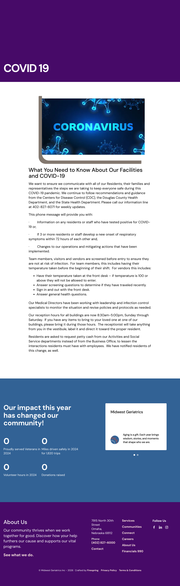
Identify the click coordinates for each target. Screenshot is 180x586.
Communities (132, 527)
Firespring (92, 570)
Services (128, 521)
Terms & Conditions (130, 570)
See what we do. (18, 555)
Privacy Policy (109, 570)
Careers (128, 539)
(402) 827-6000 (103, 543)
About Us (128, 545)
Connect (128, 533)
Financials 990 (132, 551)
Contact (97, 549)
